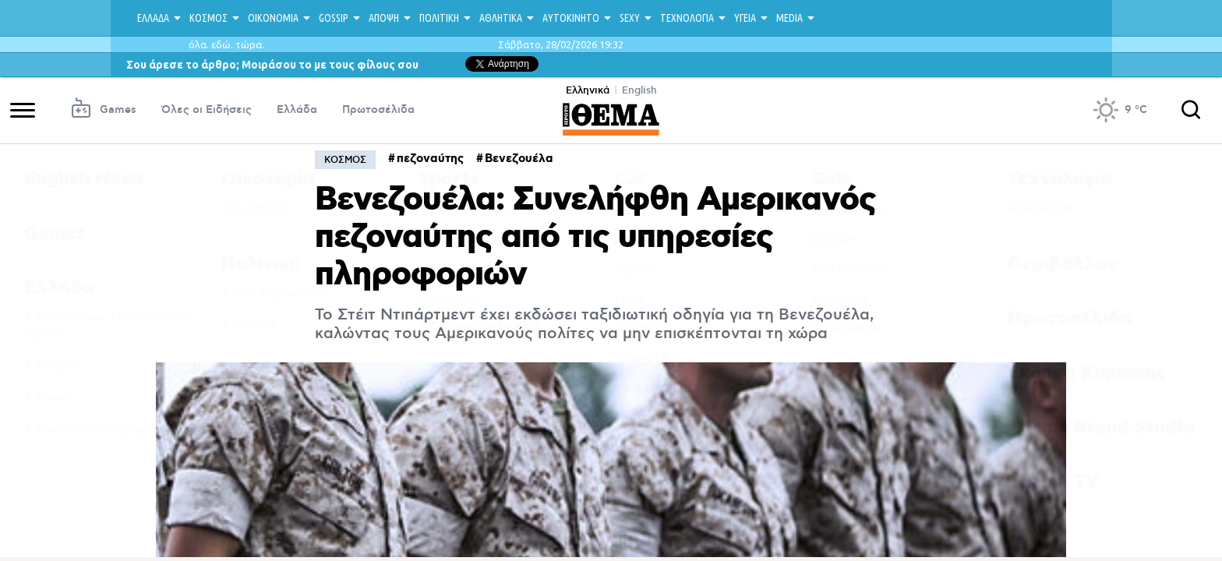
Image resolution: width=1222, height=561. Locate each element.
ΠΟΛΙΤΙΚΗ (439, 18)
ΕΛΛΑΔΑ (153, 18)
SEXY (630, 18)
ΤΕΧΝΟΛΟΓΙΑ (687, 18)
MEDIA (789, 18)
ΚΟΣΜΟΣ (208, 18)
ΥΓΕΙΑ (745, 18)
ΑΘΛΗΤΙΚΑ (500, 18)
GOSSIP (333, 18)
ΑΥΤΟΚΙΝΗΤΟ (570, 18)
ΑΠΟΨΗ (384, 18)
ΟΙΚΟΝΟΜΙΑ (273, 18)
